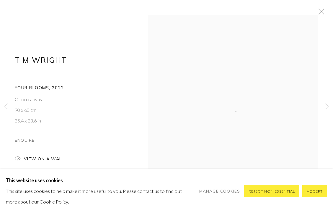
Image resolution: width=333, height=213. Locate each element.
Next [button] (327, 106)
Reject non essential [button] (272, 191)
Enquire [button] (25, 140)
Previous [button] (6, 106)
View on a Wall (39, 159)
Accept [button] (315, 191)
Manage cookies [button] (219, 190)
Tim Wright (41, 59)
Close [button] (319, 13)
